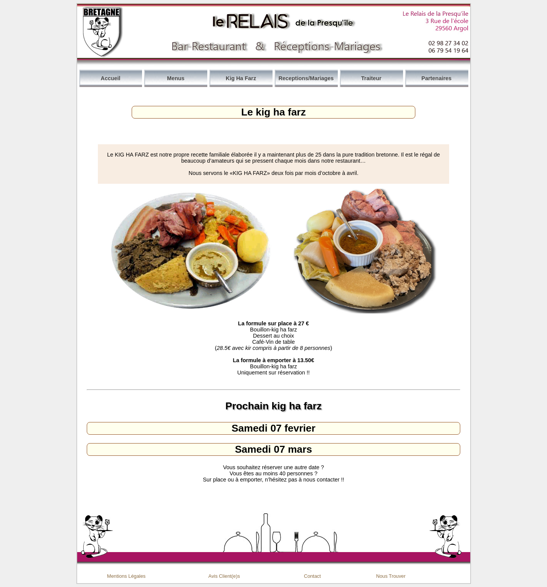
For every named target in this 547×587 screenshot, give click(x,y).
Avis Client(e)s (224, 576)
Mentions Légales (126, 576)
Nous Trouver (391, 576)
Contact (312, 576)
